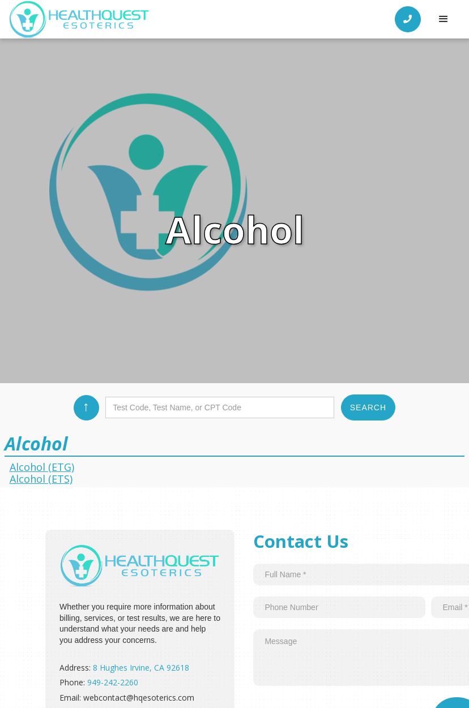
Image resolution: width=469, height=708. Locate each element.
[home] (79, 19)
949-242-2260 (112, 682)
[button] (444, 19)
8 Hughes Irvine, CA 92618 (141, 667)
